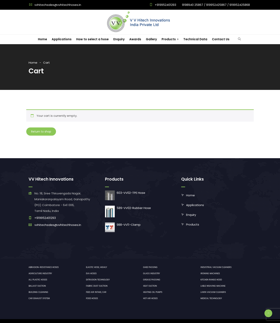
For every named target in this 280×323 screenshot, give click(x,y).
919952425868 (239, 5)
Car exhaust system (39, 298)
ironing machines (210, 273)
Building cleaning (38, 292)
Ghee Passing (150, 267)
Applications (62, 39)
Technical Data (195, 39)
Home (42, 39)
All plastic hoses (38, 279)
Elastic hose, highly (96, 267)
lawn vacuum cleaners (213, 292)
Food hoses (92, 298)
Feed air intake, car (96, 292)
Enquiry (119, 39)
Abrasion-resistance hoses (44, 267)
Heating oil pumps (152, 292)
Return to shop (41, 131)
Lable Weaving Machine (212, 285)
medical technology (211, 298)
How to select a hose (92, 39)
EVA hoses (91, 273)
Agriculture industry (40, 273)
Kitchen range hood (211, 279)
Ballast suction (37, 285)
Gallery (151, 39)
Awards (135, 39)
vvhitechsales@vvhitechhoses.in (57, 5)
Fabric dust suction (97, 285)
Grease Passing (151, 279)
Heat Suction (150, 285)
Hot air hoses (150, 298)
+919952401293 (165, 5)
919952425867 (216, 5)
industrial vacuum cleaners (216, 267)
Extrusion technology (98, 279)
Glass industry (151, 273)
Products (169, 39)
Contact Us (220, 39)
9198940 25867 (192, 5)
